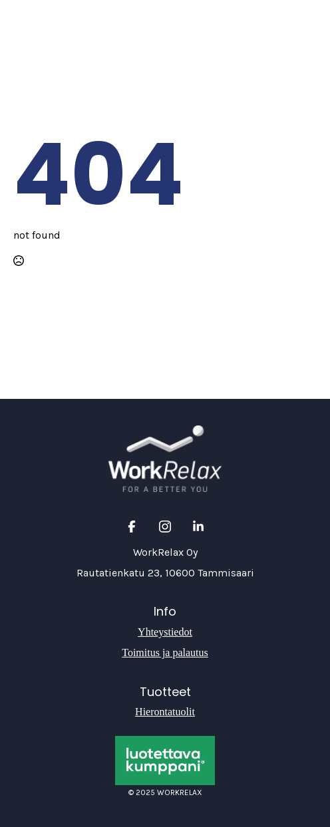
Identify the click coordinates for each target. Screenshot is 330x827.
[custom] (131, 526)
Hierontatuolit (165, 711)
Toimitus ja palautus (165, 652)
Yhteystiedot (165, 632)
